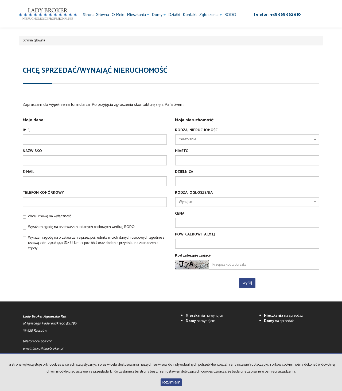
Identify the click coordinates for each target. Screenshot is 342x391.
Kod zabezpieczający (193, 255)
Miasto (182, 151)
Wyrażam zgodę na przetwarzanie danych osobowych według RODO (81, 227)
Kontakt (190, 14)
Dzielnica (184, 172)
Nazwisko (32, 151)
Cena (179, 213)
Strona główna (96, 14)
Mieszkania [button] (138, 14)
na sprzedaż (283, 316)
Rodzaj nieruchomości (197, 130)
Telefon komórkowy (43, 193)
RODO (230, 14)
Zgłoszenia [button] (210, 14)
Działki (174, 14)
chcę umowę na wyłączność (49, 216)
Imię (26, 130)
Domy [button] (159, 14)
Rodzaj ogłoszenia (194, 193)
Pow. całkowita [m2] (195, 234)
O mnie (118, 14)
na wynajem (205, 316)
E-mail (28, 172)
